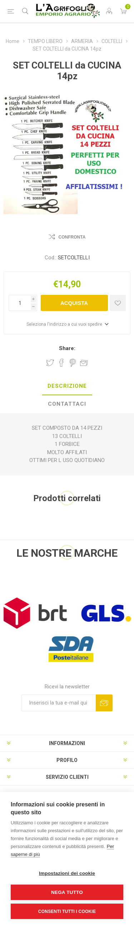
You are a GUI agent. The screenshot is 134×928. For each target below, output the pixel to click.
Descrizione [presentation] (67, 386)
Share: (67, 348)
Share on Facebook (61, 363)
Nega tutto (67, 892)
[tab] (67, 386)
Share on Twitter (50, 363)
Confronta (72, 237)
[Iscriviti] (58, 702)
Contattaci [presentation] (67, 404)
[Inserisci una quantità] (20, 303)
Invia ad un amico (84, 363)
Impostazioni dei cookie (67, 873)
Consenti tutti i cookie (67, 911)
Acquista (74, 303)
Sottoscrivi (104, 702)
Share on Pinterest (72, 363)
